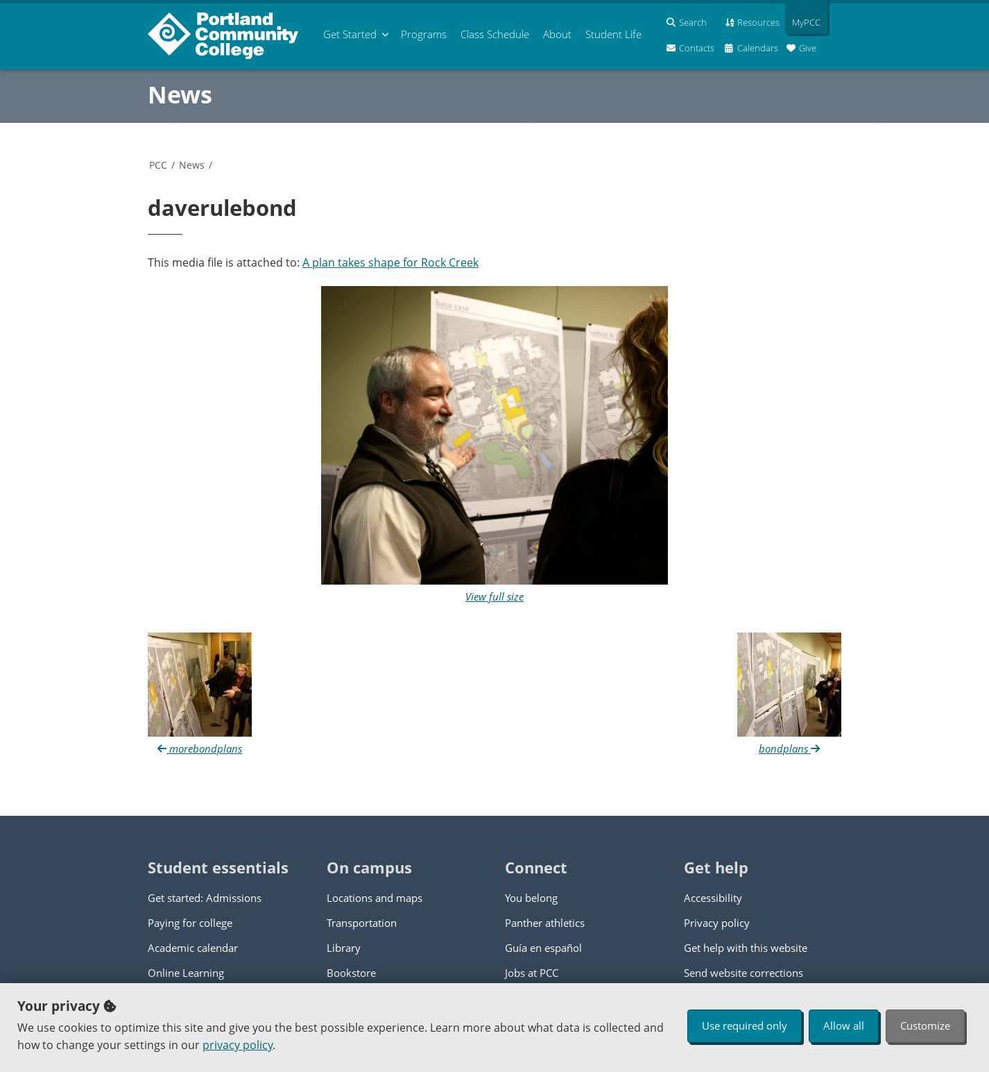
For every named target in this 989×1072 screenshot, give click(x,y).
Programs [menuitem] (424, 34)
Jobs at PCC (531, 973)
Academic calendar (193, 948)
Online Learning (186, 973)
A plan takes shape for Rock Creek (390, 262)
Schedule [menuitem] (495, 34)
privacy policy (238, 1045)
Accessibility (713, 898)
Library (344, 948)
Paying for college (190, 923)
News (180, 94)
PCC (158, 164)
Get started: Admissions (204, 898)
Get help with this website (745, 948)
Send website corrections (743, 973)
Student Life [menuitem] (613, 34)
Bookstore (351, 973)
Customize (925, 1025)
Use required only (744, 1025)
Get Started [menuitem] (350, 34)
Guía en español (543, 948)
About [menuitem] (557, 34)
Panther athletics (545, 923)
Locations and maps (374, 898)
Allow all (843, 1025)
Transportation (362, 923)
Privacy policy (717, 923)
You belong (531, 898)
